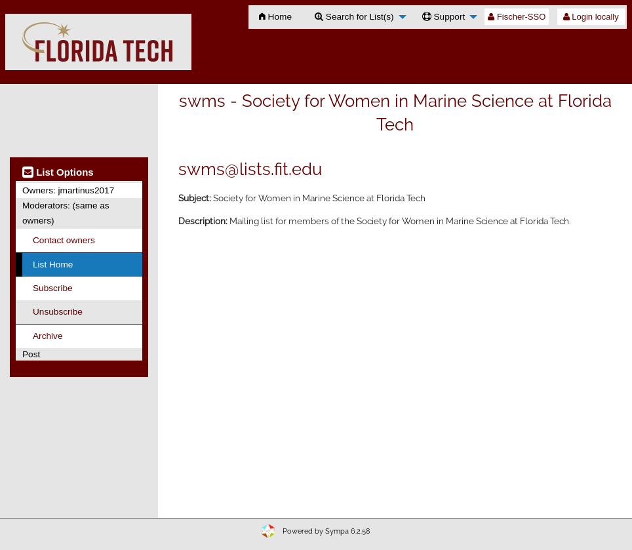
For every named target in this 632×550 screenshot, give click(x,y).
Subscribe (53, 288)
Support (443, 17)
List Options (58, 172)
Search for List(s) (354, 17)
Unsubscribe (58, 312)
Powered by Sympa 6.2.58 (326, 531)
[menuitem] (275, 17)
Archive (47, 336)
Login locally (591, 17)
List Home (53, 264)
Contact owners (64, 240)
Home (275, 17)
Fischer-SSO (516, 17)
